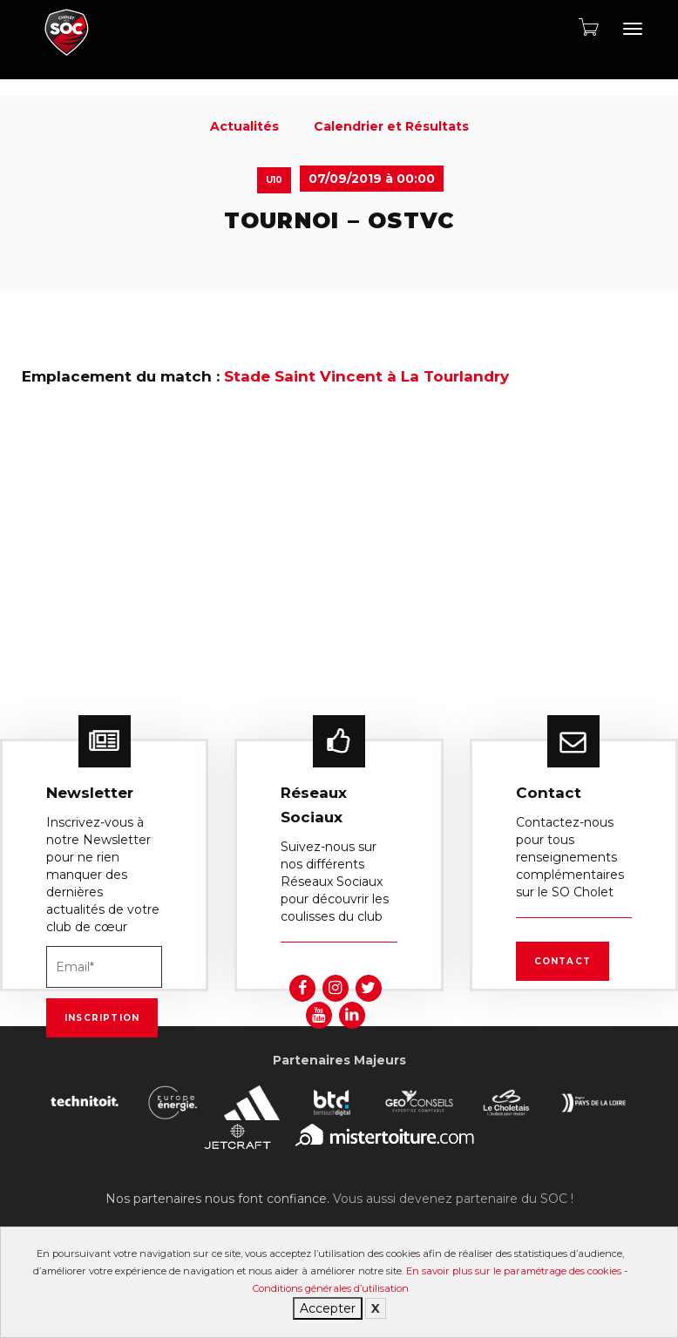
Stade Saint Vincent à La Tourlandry (366, 376)
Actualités (244, 126)
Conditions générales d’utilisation (331, 1288)
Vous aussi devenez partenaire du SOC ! (453, 1198)
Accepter (328, 1308)
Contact (562, 961)
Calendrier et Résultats (391, 126)
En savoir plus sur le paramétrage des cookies (513, 1271)
